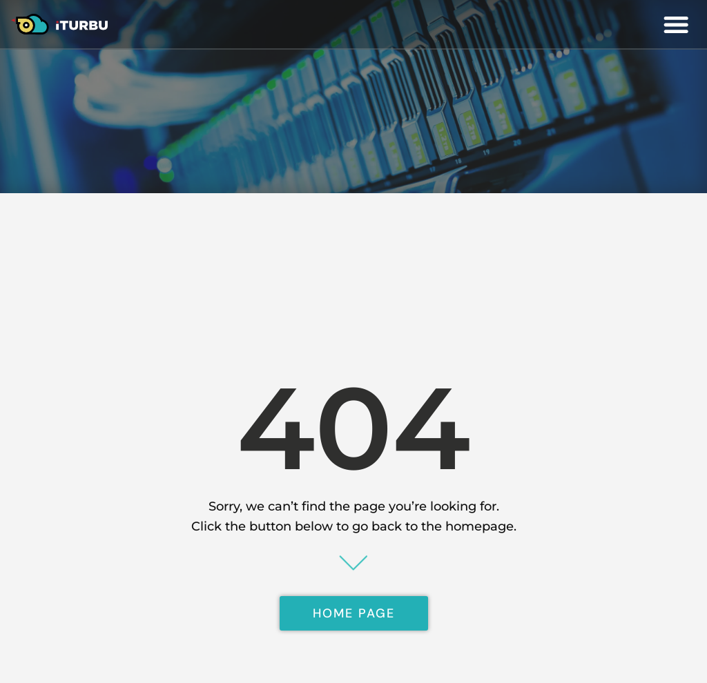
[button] (676, 24)
